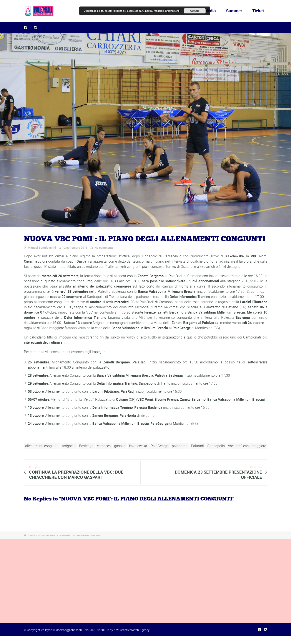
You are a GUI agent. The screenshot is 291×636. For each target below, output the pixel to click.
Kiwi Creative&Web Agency (132, 630)
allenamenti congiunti (41, 445)
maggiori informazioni (166, 11)
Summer (234, 11)
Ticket (258, 11)
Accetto (195, 10)
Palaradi (197, 445)
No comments (104, 247)
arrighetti (69, 445)
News (32, 535)
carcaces (104, 445)
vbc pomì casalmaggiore (247, 445)
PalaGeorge (159, 445)
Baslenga (86, 445)
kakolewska (138, 445)
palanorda (180, 445)
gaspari (120, 445)
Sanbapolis (216, 445)
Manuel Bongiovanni (42, 247)
